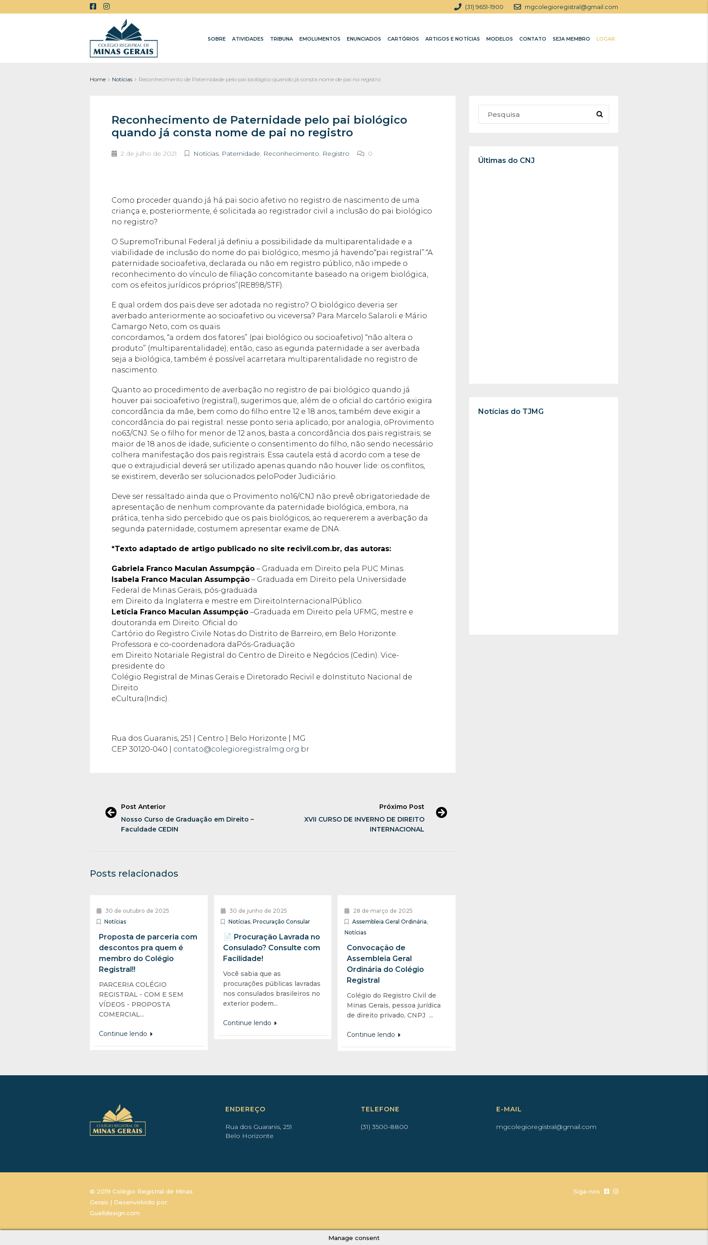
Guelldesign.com (115, 1213)
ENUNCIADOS (364, 39)
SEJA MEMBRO (571, 39)
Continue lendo (126, 1034)
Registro (335, 153)
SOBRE (217, 39)
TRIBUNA (281, 39)
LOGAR (605, 39)
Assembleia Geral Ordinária (389, 921)
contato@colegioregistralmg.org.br (241, 749)
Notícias (122, 79)
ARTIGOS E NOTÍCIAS (452, 39)
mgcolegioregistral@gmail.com (546, 1127)
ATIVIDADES (248, 39)
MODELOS (499, 39)
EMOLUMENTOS (319, 39)
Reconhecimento (291, 153)
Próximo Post (401, 807)
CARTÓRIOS (403, 39)
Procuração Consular (281, 921)
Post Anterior (144, 807)
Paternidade (241, 153)
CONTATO (532, 39)
